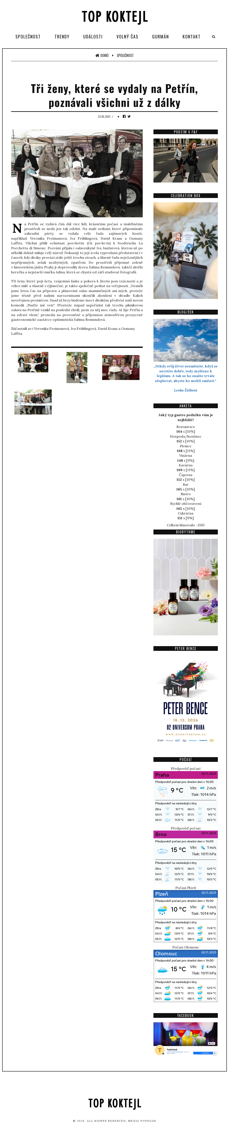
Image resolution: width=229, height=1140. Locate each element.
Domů (102, 55)
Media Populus (142, 1120)
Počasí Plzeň (185, 888)
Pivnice (185, 446)
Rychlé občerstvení (185, 503)
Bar (186, 484)
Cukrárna (185, 513)
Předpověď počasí (185, 768)
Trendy (62, 36)
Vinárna (185, 455)
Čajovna (185, 475)
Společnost (28, 36)
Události (93, 36)
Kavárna (186, 465)
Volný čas (127, 36)
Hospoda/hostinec (186, 436)
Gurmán (160, 36)
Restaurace (185, 427)
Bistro (186, 494)
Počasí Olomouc (185, 947)
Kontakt (192, 36)
